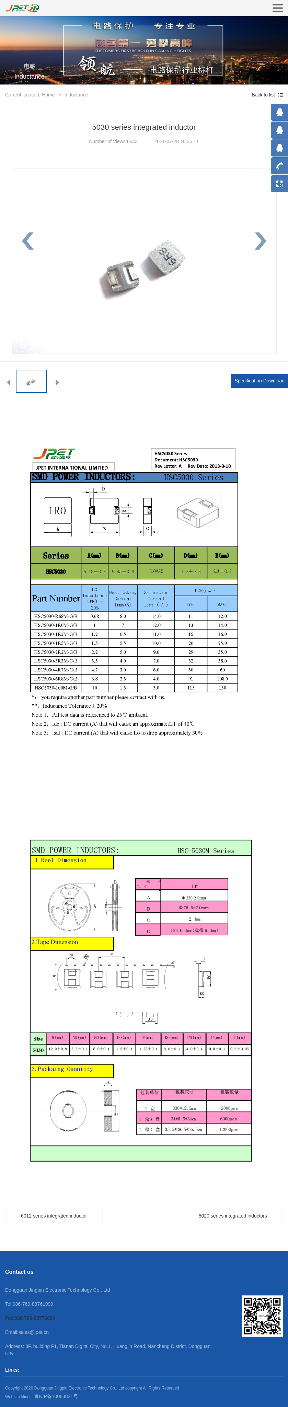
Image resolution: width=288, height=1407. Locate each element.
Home (48, 94)
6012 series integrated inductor (54, 1216)
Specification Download (259, 380)
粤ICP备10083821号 (56, 1396)
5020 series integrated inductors (233, 1216)
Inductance (76, 94)
